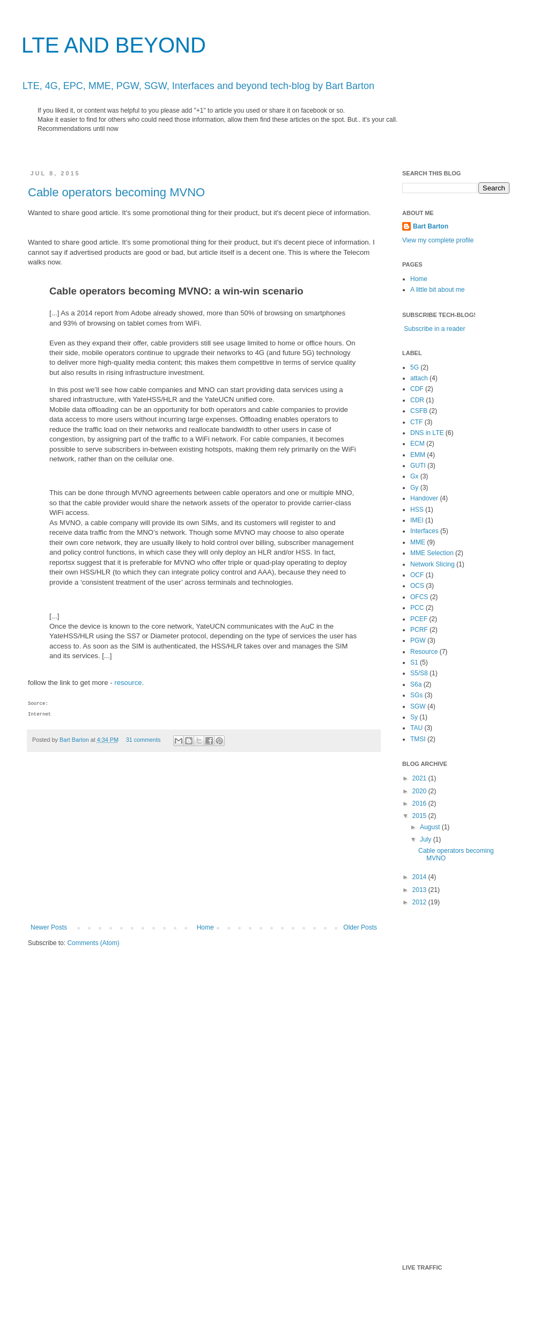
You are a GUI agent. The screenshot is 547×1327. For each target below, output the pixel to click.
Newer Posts (49, 927)
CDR (417, 400)
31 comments (143, 739)
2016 (420, 803)
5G (414, 367)
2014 (420, 877)
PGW (418, 640)
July (426, 839)
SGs (416, 695)
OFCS (419, 597)
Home (205, 927)
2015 (420, 816)
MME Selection (432, 553)
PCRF (419, 629)
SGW (418, 706)
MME (417, 542)
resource (128, 683)
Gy (414, 487)
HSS (417, 509)
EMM (417, 455)
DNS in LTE (426, 433)
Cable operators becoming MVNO (116, 192)
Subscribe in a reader (434, 329)
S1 (414, 662)
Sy (414, 717)
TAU (416, 728)
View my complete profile (438, 240)
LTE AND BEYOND (113, 45)
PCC (417, 607)
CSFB (418, 411)
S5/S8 (419, 673)
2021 (420, 778)
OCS (417, 585)
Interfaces (424, 531)
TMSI (418, 739)
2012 (420, 902)
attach (419, 378)
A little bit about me (437, 289)
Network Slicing (432, 564)
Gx (414, 476)
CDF (417, 389)
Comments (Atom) (93, 943)
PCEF (418, 619)
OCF (417, 575)
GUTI (418, 465)
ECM (417, 443)
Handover (424, 498)
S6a (416, 684)
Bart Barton (75, 739)
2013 (420, 890)
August (431, 827)
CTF (416, 422)
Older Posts (360, 927)
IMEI (417, 520)
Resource (424, 651)
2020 (420, 791)
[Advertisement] (203, 843)
